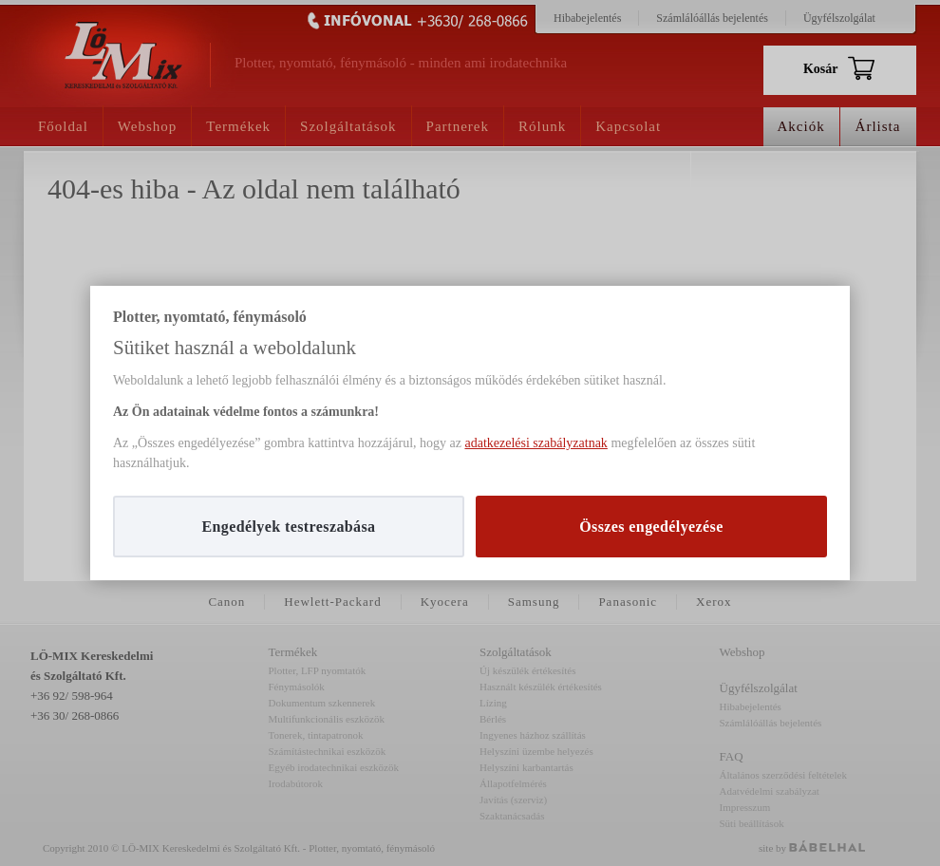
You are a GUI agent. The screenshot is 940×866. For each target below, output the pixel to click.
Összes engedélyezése (651, 526)
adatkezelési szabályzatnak (535, 443)
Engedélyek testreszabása (288, 526)
